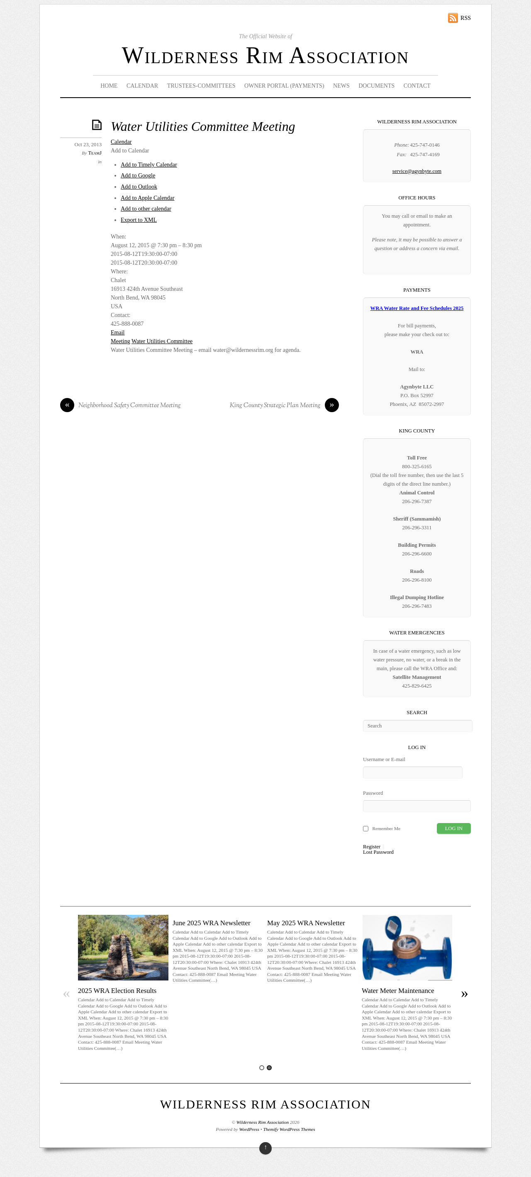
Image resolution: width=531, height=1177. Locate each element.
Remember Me (386, 828)
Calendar (142, 86)
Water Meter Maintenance (398, 991)
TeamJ (95, 153)
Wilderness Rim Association (265, 55)
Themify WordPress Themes (289, 1129)
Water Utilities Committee (162, 341)
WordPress (249, 1129)
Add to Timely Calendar (149, 165)
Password (373, 793)
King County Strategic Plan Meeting (284, 405)
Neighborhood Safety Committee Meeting (120, 405)
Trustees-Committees (201, 86)
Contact (417, 86)
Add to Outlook (139, 187)
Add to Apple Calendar (147, 198)
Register (371, 847)
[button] (130, 150)
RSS (465, 18)
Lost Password (378, 852)
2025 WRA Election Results (117, 991)
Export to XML (139, 220)
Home (108, 86)
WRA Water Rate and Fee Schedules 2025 (417, 308)
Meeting (120, 341)
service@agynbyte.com (416, 171)
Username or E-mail (384, 759)
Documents (376, 86)
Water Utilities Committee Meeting (203, 126)
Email (117, 332)
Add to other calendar (146, 209)
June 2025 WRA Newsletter (212, 923)
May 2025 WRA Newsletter (306, 923)
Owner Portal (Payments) (284, 86)
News (341, 86)
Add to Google (138, 175)
